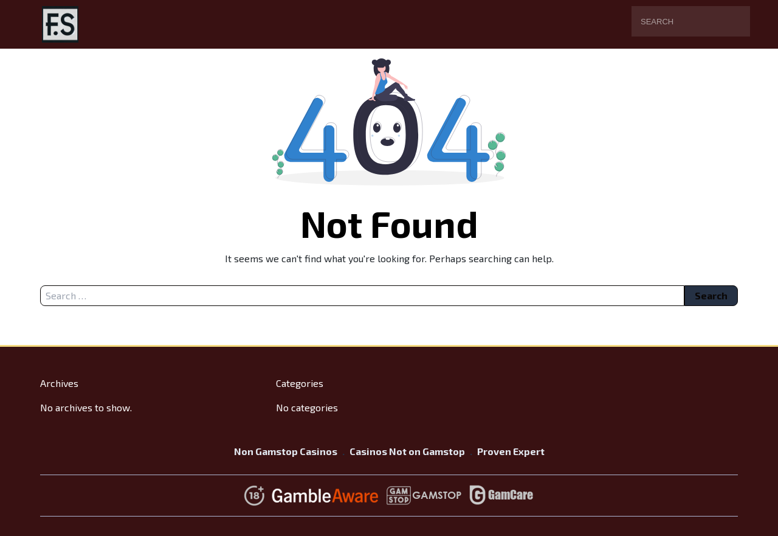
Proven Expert (511, 451)
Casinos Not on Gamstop (407, 451)
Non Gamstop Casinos (285, 451)
